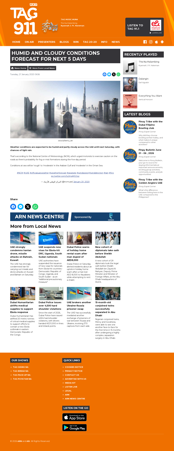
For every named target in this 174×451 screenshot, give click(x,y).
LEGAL (68, 391)
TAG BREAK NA (20, 371)
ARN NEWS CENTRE (75, 398)
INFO (104, 41)
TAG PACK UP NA (21, 375)
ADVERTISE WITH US (75, 379)
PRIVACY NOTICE (73, 371)
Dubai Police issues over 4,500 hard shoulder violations (51, 298)
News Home (20, 68)
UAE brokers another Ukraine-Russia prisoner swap (79, 298)
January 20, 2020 (81, 182)
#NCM (20, 173)
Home (16, 41)
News (116, 41)
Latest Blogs (137, 114)
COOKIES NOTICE (74, 367)
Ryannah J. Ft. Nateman (149, 65)
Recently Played (140, 54)
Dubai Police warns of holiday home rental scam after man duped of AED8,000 (79, 247)
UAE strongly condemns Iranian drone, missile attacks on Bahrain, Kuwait (22, 247)
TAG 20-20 (90, 41)
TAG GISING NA (20, 367)
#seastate (71, 173)
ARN (67, 395)
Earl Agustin (144, 82)
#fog (111, 173)
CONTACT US (72, 375)
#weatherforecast (57, 173)
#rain (106, 173)
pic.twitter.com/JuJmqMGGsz (65, 176)
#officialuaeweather (39, 173)
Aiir (28, 441)
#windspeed (83, 173)
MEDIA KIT (70, 383)
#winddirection (96, 173)
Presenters (46, 41)
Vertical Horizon (146, 99)
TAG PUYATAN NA (22, 379)
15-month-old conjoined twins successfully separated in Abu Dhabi (107, 302)
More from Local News (43, 68)
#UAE (26, 173)
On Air (29, 41)
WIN (76, 41)
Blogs (64, 41)
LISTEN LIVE (71, 387)
